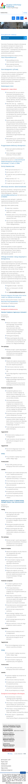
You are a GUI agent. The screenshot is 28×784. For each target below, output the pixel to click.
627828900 (4, 197)
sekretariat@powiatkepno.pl (9, 195)
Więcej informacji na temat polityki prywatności (14, 782)
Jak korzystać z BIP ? (6, 759)
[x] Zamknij (23, 772)
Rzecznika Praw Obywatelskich (9, 301)
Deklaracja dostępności (6, 770)
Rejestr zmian (9, 750)
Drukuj (10, 753)
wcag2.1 (17, 18)
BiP (26, 18)
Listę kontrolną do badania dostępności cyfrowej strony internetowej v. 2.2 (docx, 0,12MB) (13, 161)
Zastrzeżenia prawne (6, 766)
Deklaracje (13, 34)
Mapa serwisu (4, 768)
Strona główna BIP (5, 34)
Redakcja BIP (4, 764)
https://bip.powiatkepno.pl (9, 57)
